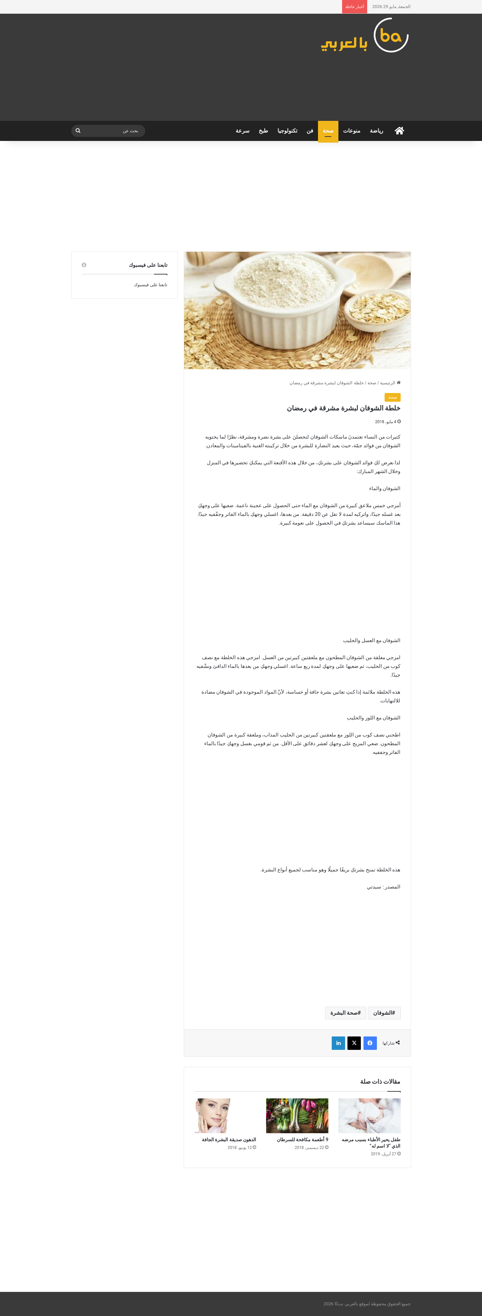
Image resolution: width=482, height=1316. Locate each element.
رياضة (376, 131)
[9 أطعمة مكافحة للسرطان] (297, 1116)
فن (310, 131)
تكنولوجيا (287, 131)
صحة (328, 131)
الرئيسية (390, 382)
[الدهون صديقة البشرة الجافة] (225, 1116)
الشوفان (382, 1013)
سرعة (242, 131)
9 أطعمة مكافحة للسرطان (302, 1139)
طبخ (263, 131)
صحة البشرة (344, 1013)
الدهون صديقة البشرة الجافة (229, 1139)
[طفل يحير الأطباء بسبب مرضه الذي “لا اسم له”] (369, 1116)
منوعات (351, 131)
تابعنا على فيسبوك (150, 284)
